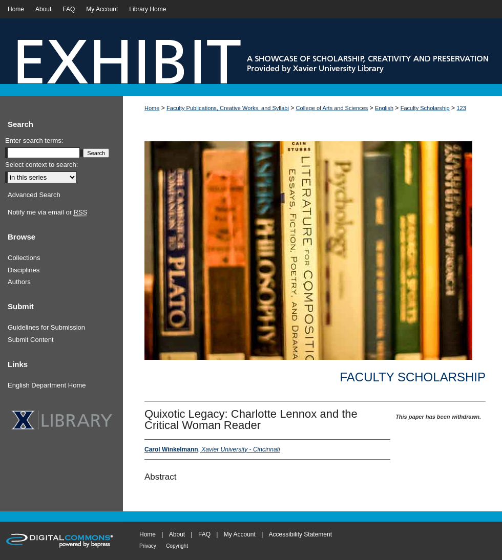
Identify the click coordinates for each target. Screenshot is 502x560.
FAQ (204, 534)
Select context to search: (41, 164)
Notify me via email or (47, 212)
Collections (24, 258)
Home (151, 108)
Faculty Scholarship (425, 108)
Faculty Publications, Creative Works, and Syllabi (227, 108)
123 (461, 108)
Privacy (147, 546)
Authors (19, 282)
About (177, 534)
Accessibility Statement (300, 534)
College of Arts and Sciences (332, 108)
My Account (240, 534)
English (384, 108)
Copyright (177, 546)
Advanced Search (34, 195)
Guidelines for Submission (46, 327)
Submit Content (31, 339)
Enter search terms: (34, 140)
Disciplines (23, 270)
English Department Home (47, 385)
